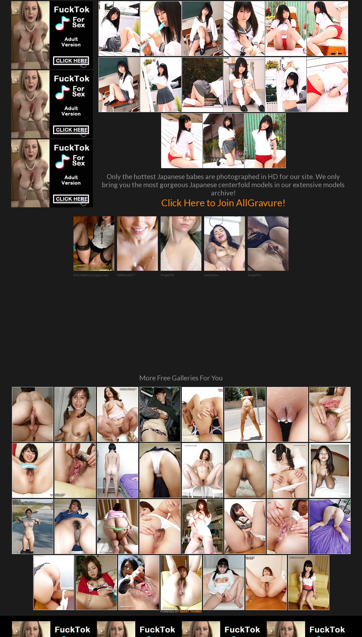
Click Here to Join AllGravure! (223, 202)
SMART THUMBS (191, 537)
